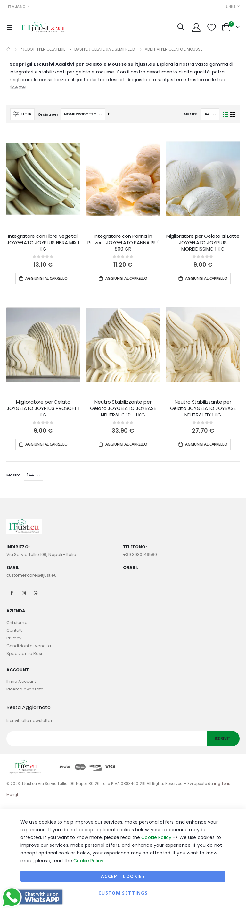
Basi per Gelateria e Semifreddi (105, 49)
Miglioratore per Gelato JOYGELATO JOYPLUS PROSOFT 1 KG (43, 408)
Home (8, 49)
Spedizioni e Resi (24, 653)
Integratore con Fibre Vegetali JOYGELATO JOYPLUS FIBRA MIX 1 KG (43, 243)
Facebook (12, 593)
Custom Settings (123, 893)
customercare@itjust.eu (31, 575)
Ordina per (48, 114)
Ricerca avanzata (25, 689)
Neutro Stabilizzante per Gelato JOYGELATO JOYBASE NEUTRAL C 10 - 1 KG (123, 408)
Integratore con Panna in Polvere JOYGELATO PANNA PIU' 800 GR (123, 243)
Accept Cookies (123, 876)
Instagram (24, 593)
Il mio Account (21, 681)
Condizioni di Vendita (28, 646)
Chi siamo (17, 623)
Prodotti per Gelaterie (42, 49)
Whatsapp (35, 593)
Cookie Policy (156, 837)
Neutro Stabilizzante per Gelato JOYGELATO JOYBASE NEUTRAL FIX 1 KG (203, 408)
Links (231, 6)
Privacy (13, 638)
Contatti (14, 630)
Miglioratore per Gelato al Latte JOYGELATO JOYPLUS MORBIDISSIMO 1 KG (203, 243)
